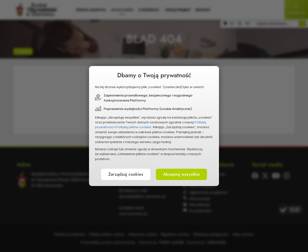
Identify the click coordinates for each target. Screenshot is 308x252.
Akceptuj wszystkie (181, 174)
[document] (154, 126)
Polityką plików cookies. (134, 127)
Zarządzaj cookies (125, 174)
